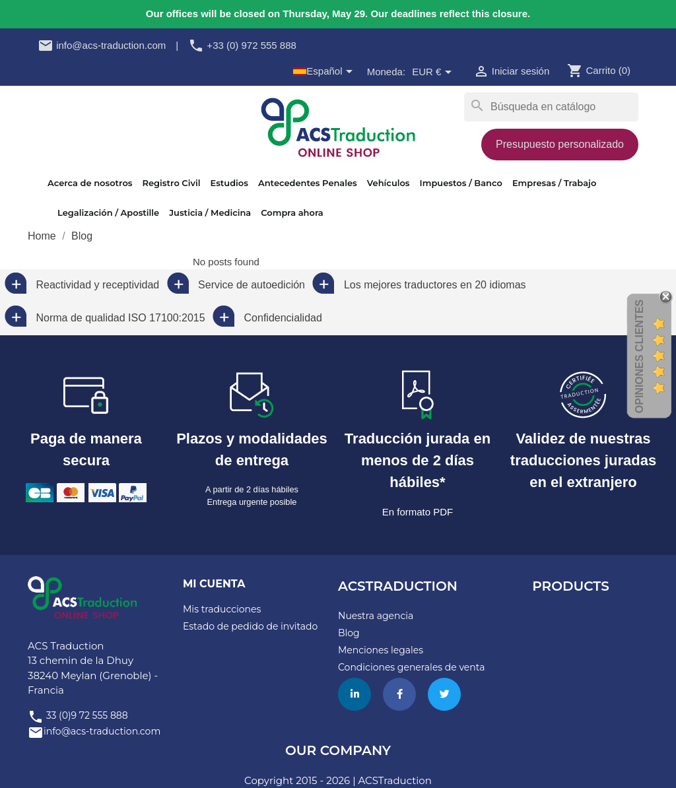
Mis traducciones (222, 609)
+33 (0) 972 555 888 (242, 45)
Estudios (229, 183)
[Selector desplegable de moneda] (433, 72)
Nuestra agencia (375, 616)
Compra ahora (292, 212)
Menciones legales (380, 650)
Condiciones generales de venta (411, 667)
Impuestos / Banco (461, 183)
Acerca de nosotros (90, 183)
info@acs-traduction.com (102, 45)
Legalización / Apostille (108, 212)
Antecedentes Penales (307, 183)
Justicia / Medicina (210, 212)
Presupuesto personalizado (560, 144)
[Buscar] (551, 106)
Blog (349, 633)
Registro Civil (171, 183)
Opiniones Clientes (639, 355)
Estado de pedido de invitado (250, 626)
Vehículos (388, 183)
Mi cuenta (214, 583)
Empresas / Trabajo (554, 183)
